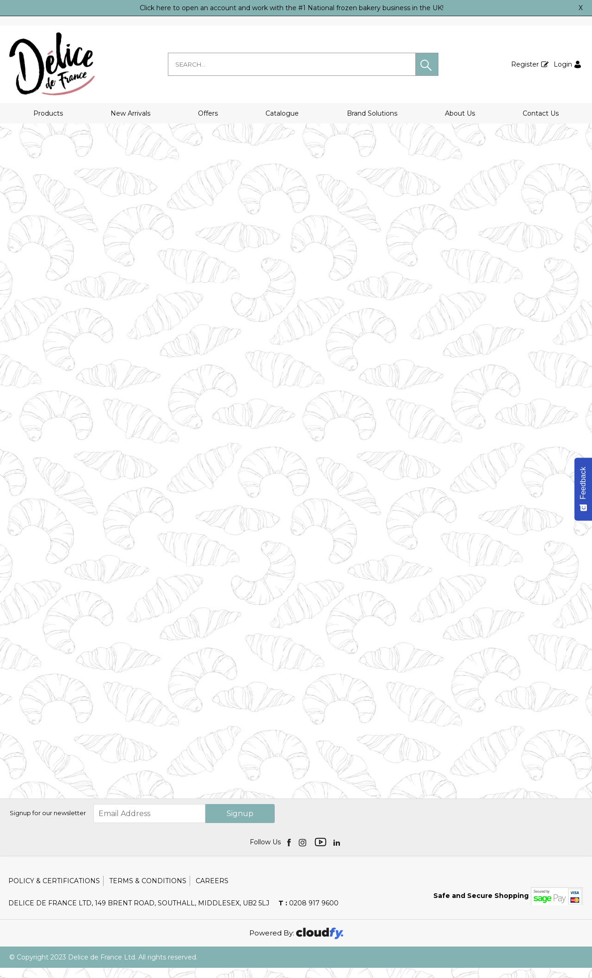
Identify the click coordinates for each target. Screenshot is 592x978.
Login (563, 64)
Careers (212, 891)
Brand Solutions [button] (372, 113)
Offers (208, 113)
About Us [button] (460, 113)
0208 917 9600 (308, 913)
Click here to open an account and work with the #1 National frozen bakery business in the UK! (292, 8)
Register (525, 64)
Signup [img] (240, 823)
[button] (426, 64)
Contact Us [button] (541, 113)
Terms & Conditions (147, 891)
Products (48, 113)
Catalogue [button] (282, 113)
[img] (289, 852)
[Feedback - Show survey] (583, 489)
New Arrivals (130, 113)
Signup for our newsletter (48, 823)
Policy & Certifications (54, 891)
